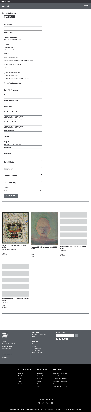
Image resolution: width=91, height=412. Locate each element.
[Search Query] (65, 335)
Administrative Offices (60, 378)
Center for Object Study (8, 344)
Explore (35, 342)
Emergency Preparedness (60, 381)
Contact (57, 409)
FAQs (33, 337)
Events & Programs (37, 352)
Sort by (6, 188)
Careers (55, 384)
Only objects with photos (13, 73)
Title (5, 95)
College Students (7, 346)
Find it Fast (42, 369)
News (38, 384)
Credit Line (7, 153)
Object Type (8, 106)
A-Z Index (40, 373)
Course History (10, 183)
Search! (10, 196)
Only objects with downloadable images (17, 79)
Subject (6, 142)
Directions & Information (39, 335)
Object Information (11, 90)
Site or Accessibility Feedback (72, 409)
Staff (19, 378)
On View (34, 346)
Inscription (7, 147)
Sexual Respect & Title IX (60, 386)
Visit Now (35, 332)
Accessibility (57, 376)
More (5, 53)
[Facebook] (39, 403)
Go (76, 335)
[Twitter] (47, 403)
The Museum (36, 344)
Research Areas (10, 176)
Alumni (20, 381)
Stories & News (36, 350)
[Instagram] (43, 403)
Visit (38, 386)
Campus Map (41, 376)
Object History (9, 162)
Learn (4, 342)
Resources (57, 369)
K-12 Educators (6, 348)
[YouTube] (52, 403)
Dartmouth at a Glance (60, 373)
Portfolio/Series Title (11, 100)
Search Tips (8, 33)
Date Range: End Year (11, 122)
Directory (40, 378)
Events (39, 381)
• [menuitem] (61, 409)
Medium (6, 136)
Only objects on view (11, 76)
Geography (8, 169)
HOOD (86, 6)
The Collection (36, 348)
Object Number (9, 130)
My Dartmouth (24, 369)
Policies (50, 409)
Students (20, 373)
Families (20, 384)
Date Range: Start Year (11, 112)
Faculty (20, 376)
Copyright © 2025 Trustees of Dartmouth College (24, 409)
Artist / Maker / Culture (13, 83)
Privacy (43, 409)
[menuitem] (25, 377)
